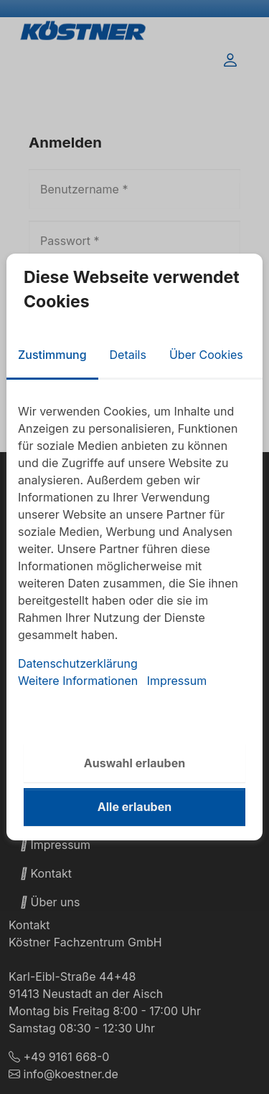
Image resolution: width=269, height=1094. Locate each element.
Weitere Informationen (78, 680)
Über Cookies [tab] (206, 354)
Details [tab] (128, 354)
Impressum (177, 680)
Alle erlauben (134, 807)
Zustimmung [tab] (52, 354)
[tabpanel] (134, 546)
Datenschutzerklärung (78, 663)
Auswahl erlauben (134, 763)
